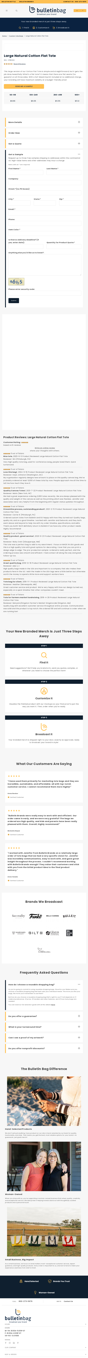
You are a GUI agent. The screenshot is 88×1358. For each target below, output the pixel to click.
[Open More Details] (44, 122)
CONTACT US (68, 2)
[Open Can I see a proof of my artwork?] (44, 1037)
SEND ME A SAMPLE (24, 86)
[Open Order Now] (44, 133)
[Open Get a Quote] (44, 143)
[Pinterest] (18, 1343)
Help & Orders (10, 1355)
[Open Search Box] (17, 10)
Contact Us (68, 1301)
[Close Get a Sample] (44, 154)
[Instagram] (10, 1343)
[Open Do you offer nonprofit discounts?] (44, 1048)
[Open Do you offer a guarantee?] (44, 1016)
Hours (7, 1324)
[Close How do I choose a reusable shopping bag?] (44, 984)
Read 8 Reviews (20, 64)
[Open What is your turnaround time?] (44, 1027)
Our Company (10, 1348)
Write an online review (45, 448)
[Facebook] (6, 1343)
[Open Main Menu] (7, 10)
